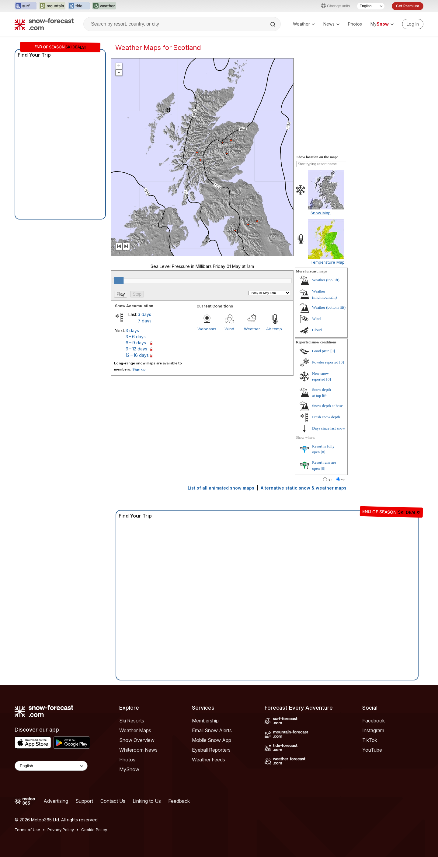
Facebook (373, 721)
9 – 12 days (136, 348)
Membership (205, 721)
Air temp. (274, 328)
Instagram (373, 730)
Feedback (179, 801)
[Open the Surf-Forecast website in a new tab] (25, 6)
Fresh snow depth (326, 417)
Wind (229, 328)
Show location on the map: (317, 157)
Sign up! (139, 369)
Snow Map (321, 212)
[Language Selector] (370, 6)
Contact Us (112, 801)
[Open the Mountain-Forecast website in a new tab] (52, 6)
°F (343, 480)
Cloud (317, 330)
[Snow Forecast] (44, 24)
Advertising (55, 801)
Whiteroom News (138, 750)
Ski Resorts (131, 721)
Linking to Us (147, 801)
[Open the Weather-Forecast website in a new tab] (104, 6)
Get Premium (407, 6)
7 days (144, 320)
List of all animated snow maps (221, 487)
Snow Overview (137, 740)
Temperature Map (328, 262)
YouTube (372, 750)
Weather (304, 23)
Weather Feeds (208, 760)
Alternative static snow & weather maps (303, 487)
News (331, 23)
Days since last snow (328, 428)
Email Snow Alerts (212, 730)
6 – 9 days (136, 342)
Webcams (206, 328)
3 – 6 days (136, 336)
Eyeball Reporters (211, 750)
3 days (144, 314)
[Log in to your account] (412, 24)
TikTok (369, 740)
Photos (355, 23)
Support (84, 801)
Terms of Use (27, 829)
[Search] (273, 24)
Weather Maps (135, 730)
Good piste (320, 351)
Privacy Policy (60, 829)
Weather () (325, 280)
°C (330, 480)
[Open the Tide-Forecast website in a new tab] (79, 6)
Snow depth (327, 405)
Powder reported (325, 362)
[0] (332, 351)
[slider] (118, 280)
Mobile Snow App (211, 740)
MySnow (129, 769)
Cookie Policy (94, 829)
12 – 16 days (137, 355)
